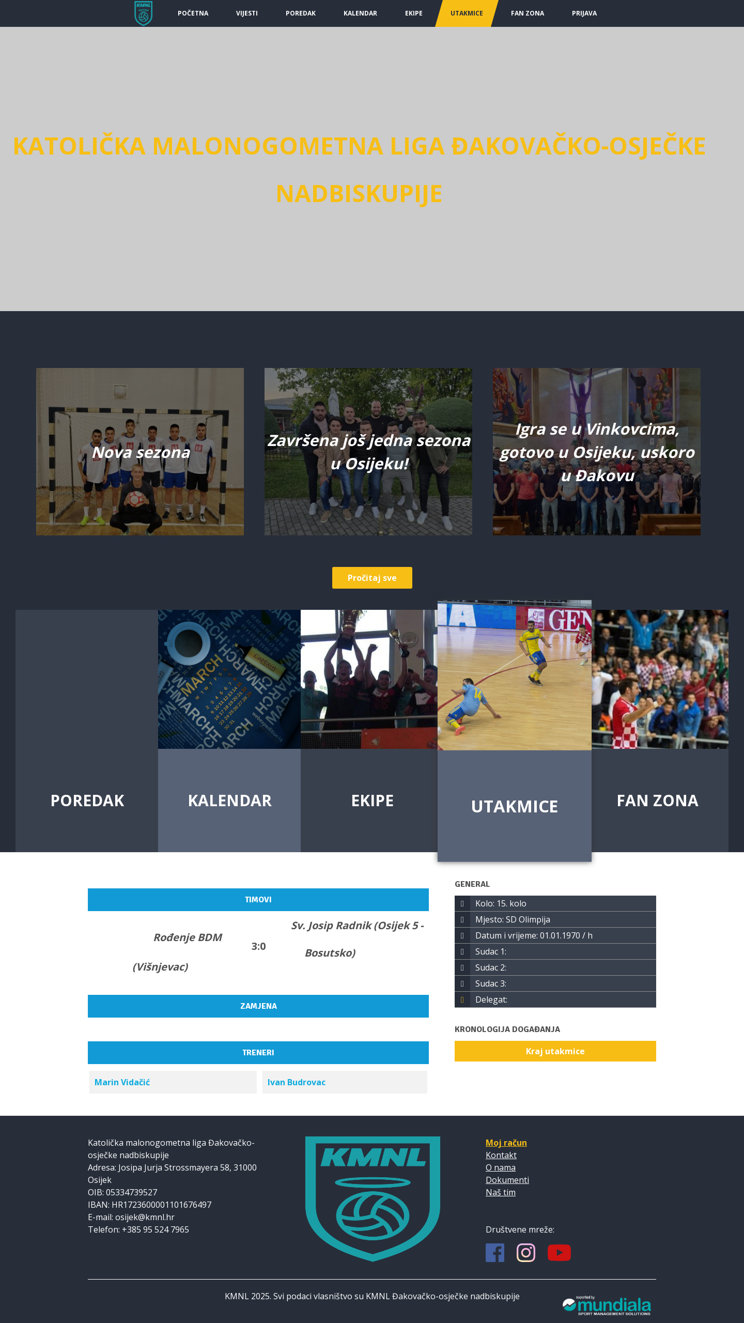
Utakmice (467, 13)
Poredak (301, 13)
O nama (501, 1167)
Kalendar (360, 13)
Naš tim (501, 1192)
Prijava (584, 13)
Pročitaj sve (372, 577)
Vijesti (247, 13)
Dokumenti (507, 1180)
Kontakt (501, 1155)
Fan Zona (527, 13)
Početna (193, 13)
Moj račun (506, 1142)
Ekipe (414, 13)
